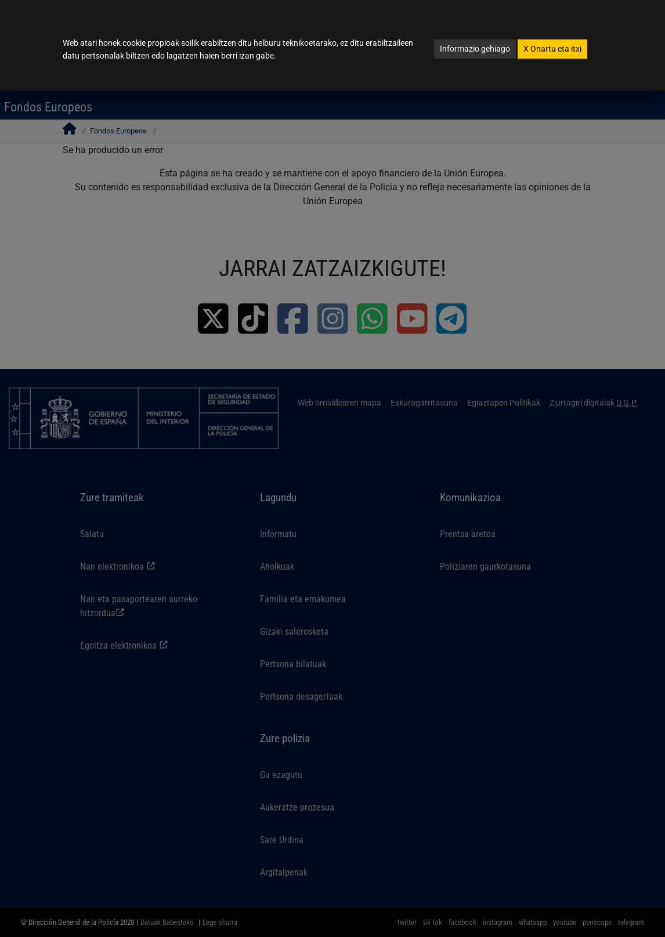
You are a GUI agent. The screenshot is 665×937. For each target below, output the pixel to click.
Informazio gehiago (475, 48)
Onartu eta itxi (552, 48)
